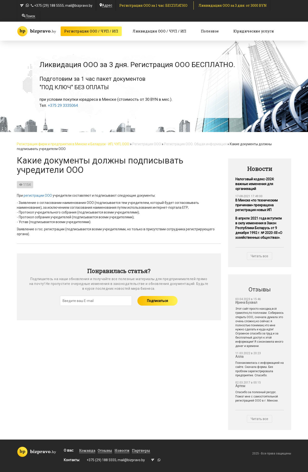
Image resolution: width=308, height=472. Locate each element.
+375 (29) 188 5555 (49, 5)
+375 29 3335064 (63, 105)
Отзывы (105, 450)
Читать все (259, 256)
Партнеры (141, 450)
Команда (87, 450)
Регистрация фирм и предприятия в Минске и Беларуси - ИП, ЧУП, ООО (73, 144)
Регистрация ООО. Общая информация (195, 144)
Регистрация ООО (146, 144)
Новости (122, 450)
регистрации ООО (38, 195)
